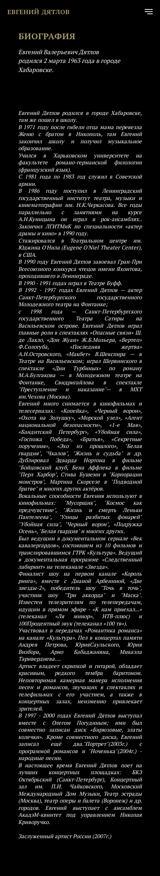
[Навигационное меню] (149, 11)
